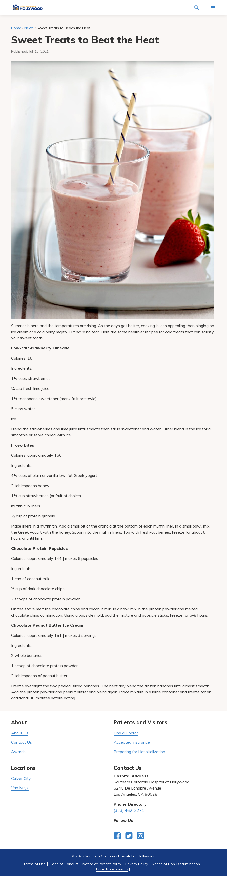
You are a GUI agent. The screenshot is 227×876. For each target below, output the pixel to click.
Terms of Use (34, 864)
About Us (19, 732)
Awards (18, 751)
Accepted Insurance (132, 742)
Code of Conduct (64, 864)
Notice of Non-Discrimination (176, 864)
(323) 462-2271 (129, 810)
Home (16, 28)
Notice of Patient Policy (101, 864)
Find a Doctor (126, 732)
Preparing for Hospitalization (139, 751)
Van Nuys (20, 787)
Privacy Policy (136, 864)
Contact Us (21, 742)
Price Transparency (112, 869)
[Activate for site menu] (213, 8)
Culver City (21, 778)
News (29, 28)
